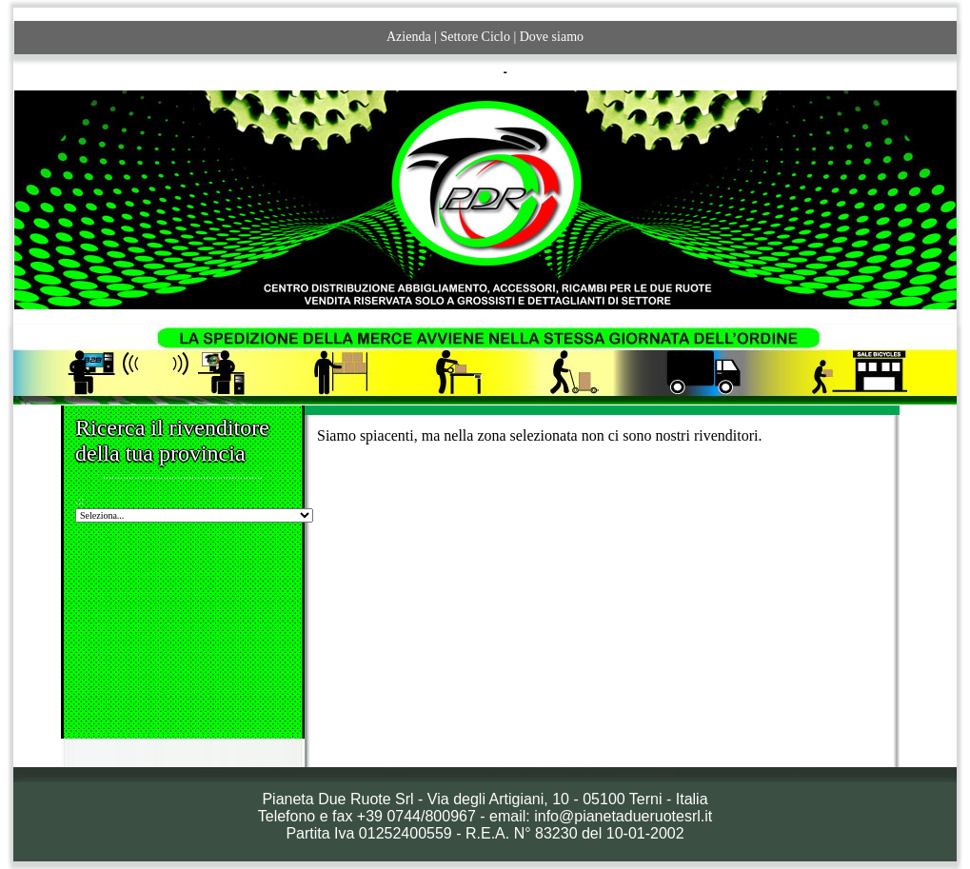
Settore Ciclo (475, 37)
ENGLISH (535, 72)
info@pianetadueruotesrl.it (623, 816)
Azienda (408, 37)
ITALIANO (474, 72)
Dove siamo (552, 37)
